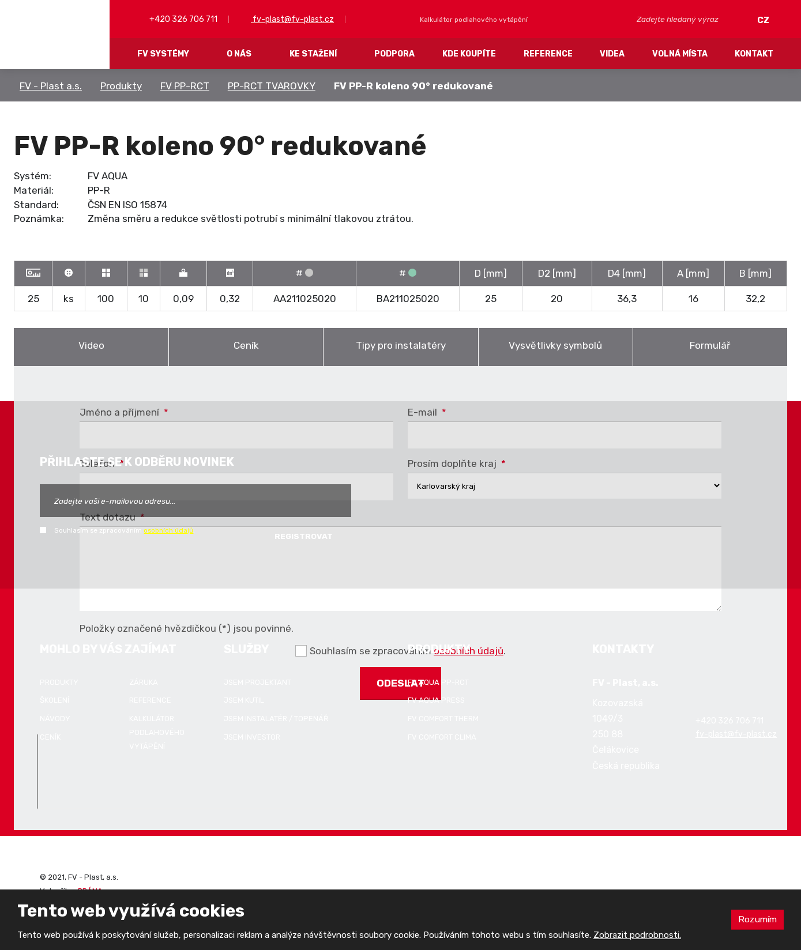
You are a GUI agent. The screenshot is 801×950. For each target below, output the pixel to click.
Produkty (121, 86)
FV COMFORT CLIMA (442, 737)
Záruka (143, 682)
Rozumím (756, 919)
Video (91, 345)
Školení (54, 700)
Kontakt (754, 54)
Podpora (394, 54)
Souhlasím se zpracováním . (124, 530)
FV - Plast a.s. (51, 86)
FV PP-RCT (184, 86)
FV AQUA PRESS (436, 700)
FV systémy (163, 54)
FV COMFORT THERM (443, 718)
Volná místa (680, 54)
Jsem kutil (244, 700)
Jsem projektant (257, 682)
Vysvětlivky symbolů (555, 345)
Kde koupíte (469, 54)
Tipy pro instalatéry (401, 345)
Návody (55, 718)
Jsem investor (252, 737)
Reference (548, 54)
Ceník (246, 345)
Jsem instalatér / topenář (276, 718)
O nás (239, 54)
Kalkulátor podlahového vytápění (157, 732)
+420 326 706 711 (182, 19)
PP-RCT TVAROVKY (271, 86)
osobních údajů (168, 530)
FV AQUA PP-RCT (438, 682)
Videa (612, 54)
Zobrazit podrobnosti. (637, 935)
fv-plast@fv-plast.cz (292, 19)
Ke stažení (313, 54)
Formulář (710, 345)
